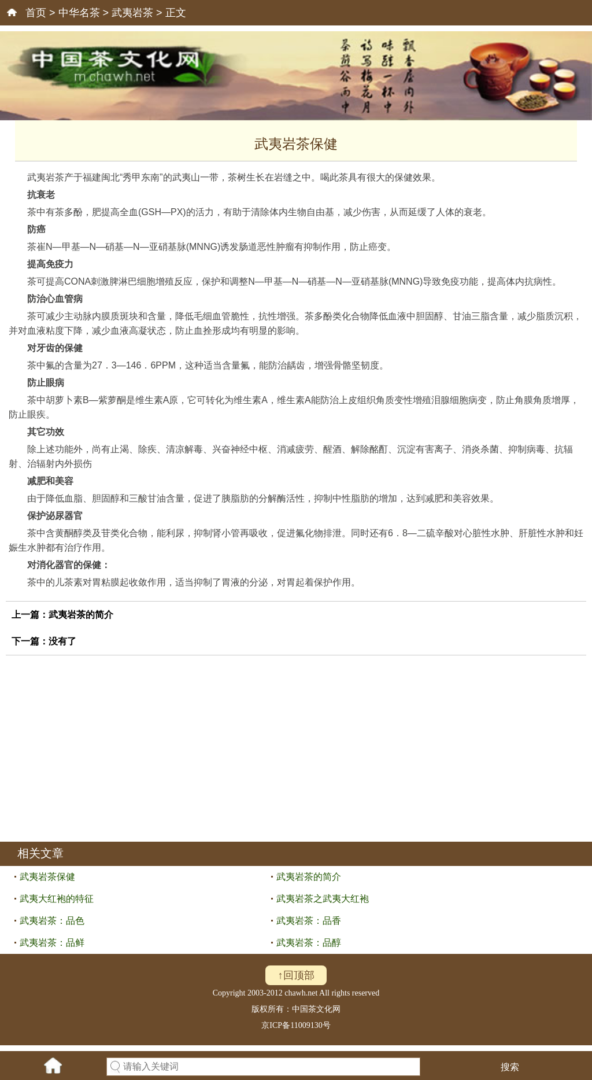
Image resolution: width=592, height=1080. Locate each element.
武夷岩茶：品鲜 (52, 943)
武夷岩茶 (132, 13)
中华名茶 (79, 13)
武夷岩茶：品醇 (308, 943)
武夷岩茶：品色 (52, 921)
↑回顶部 (296, 975)
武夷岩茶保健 (47, 877)
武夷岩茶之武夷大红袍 (322, 899)
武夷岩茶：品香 (308, 921)
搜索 (510, 1067)
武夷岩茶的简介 (81, 615)
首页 (35, 13)
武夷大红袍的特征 (57, 899)
